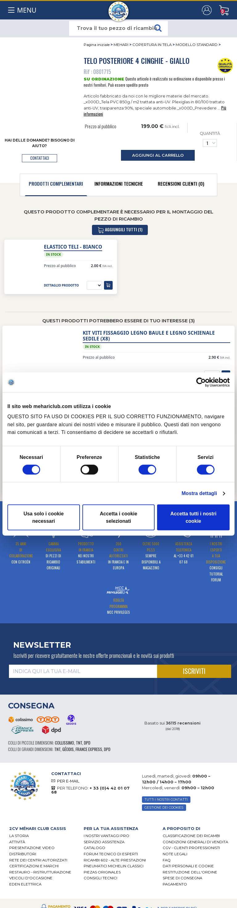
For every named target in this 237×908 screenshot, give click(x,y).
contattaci (39, 158)
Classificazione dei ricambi (191, 836)
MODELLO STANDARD (197, 45)
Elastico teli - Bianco (73, 247)
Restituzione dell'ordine (190, 872)
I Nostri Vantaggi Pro (106, 836)
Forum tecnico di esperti (111, 854)
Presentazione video (32, 848)
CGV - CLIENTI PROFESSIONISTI (191, 848)
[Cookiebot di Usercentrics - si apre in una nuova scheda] (203, 382)
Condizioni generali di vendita (195, 842)
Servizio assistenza (104, 842)
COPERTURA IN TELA (152, 45)
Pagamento (175, 884)
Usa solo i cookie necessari (43, 517)
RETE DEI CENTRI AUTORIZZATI (38, 860)
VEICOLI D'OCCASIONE (30, 878)
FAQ (167, 860)
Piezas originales (102, 872)
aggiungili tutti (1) (120, 229)
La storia (19, 836)
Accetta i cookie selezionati (118, 517)
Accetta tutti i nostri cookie (193, 517)
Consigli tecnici (100, 878)
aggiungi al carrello (158, 155)
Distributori (22, 854)
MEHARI (121, 45)
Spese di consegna (182, 878)
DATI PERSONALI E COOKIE (188, 866)
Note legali (175, 854)
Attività (17, 842)
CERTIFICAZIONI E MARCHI (34, 866)
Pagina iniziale (97, 45)
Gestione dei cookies (163, 808)
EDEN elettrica (25, 884)
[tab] (56, 185)
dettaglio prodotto (61, 285)
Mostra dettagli (199, 493)
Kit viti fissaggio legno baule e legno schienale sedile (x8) (149, 336)
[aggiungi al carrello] (108, 285)
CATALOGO (94, 848)
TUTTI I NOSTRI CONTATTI (166, 800)
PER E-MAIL (68, 781)
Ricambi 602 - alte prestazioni (115, 860)
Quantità (210, 139)
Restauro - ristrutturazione (40, 872)
